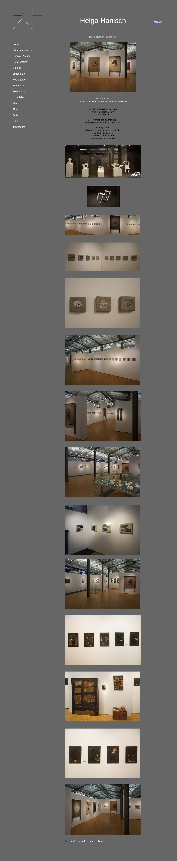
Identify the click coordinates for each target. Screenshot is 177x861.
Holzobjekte (19, 79)
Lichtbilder (18, 97)
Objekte (17, 67)
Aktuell (16, 109)
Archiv (16, 115)
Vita (15, 103)
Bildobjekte (19, 73)
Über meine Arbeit (23, 50)
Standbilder (19, 91)
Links (15, 121)
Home (16, 44)
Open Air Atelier (21, 56)
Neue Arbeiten (20, 62)
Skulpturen (18, 85)
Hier (67, 841)
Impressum (19, 127)
